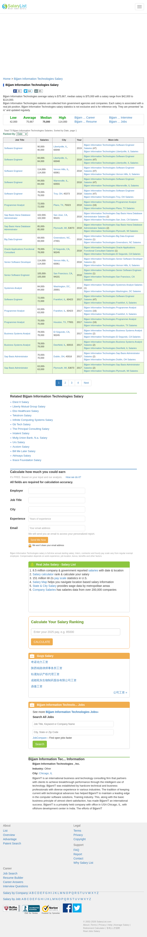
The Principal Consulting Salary (31, 428)
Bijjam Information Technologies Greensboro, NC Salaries (112, 242)
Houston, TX (60, 322)
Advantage (10, 839)
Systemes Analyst (13, 288)
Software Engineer (13, 148)
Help (110, 925)
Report (78, 854)
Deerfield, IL (59, 345)
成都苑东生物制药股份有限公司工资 (53, 680)
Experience (17, 518)
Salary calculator (43, 574)
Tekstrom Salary (22, 415)
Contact (78, 858)
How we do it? (73, 477)
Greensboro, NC (62, 237)
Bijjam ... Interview (120, 117)
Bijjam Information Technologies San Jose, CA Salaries (111, 219)
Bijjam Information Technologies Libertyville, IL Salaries (111, 151)
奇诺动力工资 (39, 662)
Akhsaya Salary (22, 455)
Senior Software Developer (17, 262)
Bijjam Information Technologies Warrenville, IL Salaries (111, 185)
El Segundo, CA (61, 249)
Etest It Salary (21, 402)
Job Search (10, 873)
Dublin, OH (59, 356)
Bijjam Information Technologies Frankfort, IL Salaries (110, 302)
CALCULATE (42, 641)
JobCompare (40, 737)
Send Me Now (38, 540)
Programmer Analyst (14, 205)
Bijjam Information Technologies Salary (38, 78)
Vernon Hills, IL (61, 169)
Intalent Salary (21, 433)
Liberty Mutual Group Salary (29, 406)
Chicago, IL (46, 773)
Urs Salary (19, 442)
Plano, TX (58, 205)
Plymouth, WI (60, 228)
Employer (16, 490)
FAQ (76, 850)
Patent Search (12, 843)
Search (39, 744)
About (86, 925)
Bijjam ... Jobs (118, 121)
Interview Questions (15, 886)
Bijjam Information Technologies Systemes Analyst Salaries (113, 285)
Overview (9, 835)
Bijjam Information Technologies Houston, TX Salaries (110, 325)
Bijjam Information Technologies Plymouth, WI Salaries (111, 231)
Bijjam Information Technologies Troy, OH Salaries (108, 197)
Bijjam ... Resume (86, 121)
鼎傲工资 (36, 686)
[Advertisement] (73, 43)
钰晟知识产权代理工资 (45, 674)
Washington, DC (62, 286)
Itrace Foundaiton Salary (27, 460)
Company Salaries (44, 589)
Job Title (16, 500)
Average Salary (121, 925)
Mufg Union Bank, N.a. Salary (30, 437)
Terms (77, 830)
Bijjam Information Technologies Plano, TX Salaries (109, 208)
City (12, 509)
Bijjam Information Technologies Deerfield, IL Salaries (110, 348)
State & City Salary (45, 585)
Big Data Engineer (13, 239)
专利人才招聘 (113, 928)
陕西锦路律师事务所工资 (46, 668)
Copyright (80, 839)
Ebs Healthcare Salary (26, 410)
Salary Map (40, 582)
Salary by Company (15, 893)
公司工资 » (120, 692)
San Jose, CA (60, 215)
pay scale (60, 578)
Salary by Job (11, 899)
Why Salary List (83, 862)
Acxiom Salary (21, 446)
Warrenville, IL (61, 180)
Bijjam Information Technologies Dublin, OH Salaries (110, 359)
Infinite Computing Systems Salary (33, 419)
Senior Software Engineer (17, 275)
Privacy (78, 835)
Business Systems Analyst (17, 333)
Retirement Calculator (94, 928)
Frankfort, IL (59, 299)
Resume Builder (13, 877)
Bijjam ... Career (85, 117)
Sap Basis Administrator (16, 356)
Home (7, 78)
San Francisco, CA (63, 273)
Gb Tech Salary (22, 424)
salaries (93, 570)
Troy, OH (58, 193)
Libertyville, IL (60, 146)
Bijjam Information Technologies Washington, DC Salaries (112, 291)
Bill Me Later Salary (24, 451)
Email (14, 528)
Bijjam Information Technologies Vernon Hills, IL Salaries (112, 174)
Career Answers (13, 882)
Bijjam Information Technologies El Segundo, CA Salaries (112, 254)
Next (86, 382)
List (5, 830)
